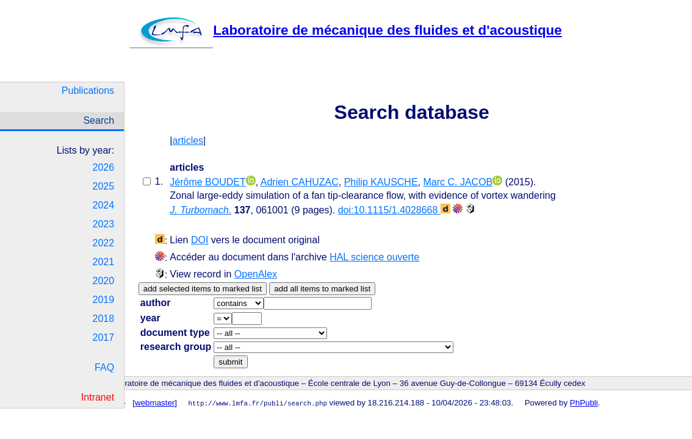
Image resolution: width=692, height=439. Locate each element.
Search (98, 120)
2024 (104, 205)
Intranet (97, 397)
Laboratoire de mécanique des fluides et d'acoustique (345, 30)
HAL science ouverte (374, 257)
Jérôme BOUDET (207, 182)
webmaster (155, 402)
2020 (104, 281)
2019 (104, 299)
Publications (88, 90)
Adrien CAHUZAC (300, 182)
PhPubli (584, 402)
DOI (199, 240)
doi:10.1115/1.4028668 (394, 210)
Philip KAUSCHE (381, 182)
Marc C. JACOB (457, 182)
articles (187, 140)
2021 (104, 262)
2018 (104, 318)
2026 (104, 167)
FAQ (104, 367)
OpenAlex (255, 274)
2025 (104, 186)
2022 (104, 243)
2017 (104, 337)
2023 (104, 224)
